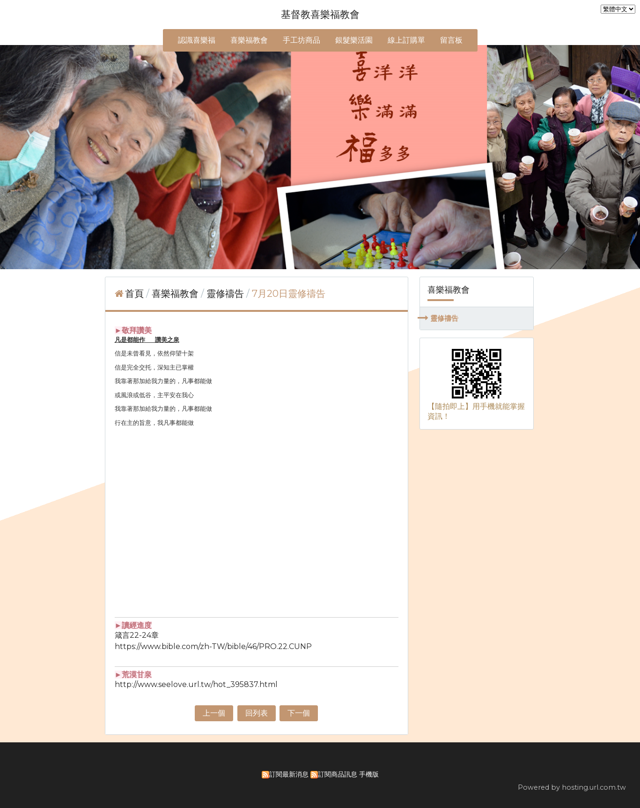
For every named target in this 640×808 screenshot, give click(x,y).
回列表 (256, 713)
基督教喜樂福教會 (320, 14)
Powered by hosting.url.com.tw (572, 787)
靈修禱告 (444, 318)
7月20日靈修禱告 (288, 293)
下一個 (298, 713)
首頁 (134, 293)
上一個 (214, 713)
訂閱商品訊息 (337, 774)
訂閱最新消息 (289, 774)
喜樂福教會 (176, 293)
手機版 (369, 774)
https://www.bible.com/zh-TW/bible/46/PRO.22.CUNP (213, 646)
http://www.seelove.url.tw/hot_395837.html (196, 684)
